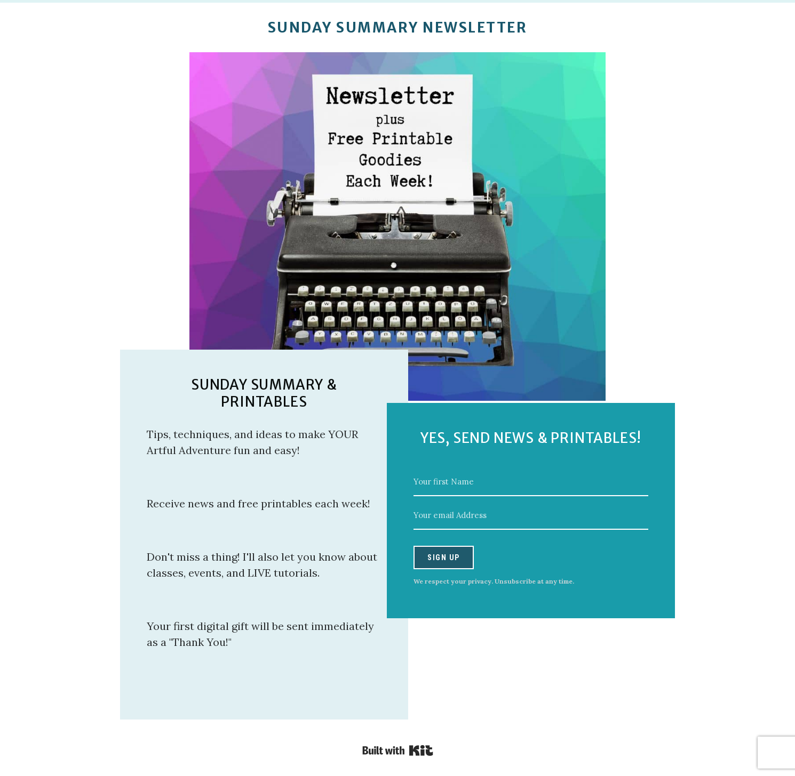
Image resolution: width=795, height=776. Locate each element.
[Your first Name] (531, 482)
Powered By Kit (397, 750)
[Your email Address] (531, 516)
